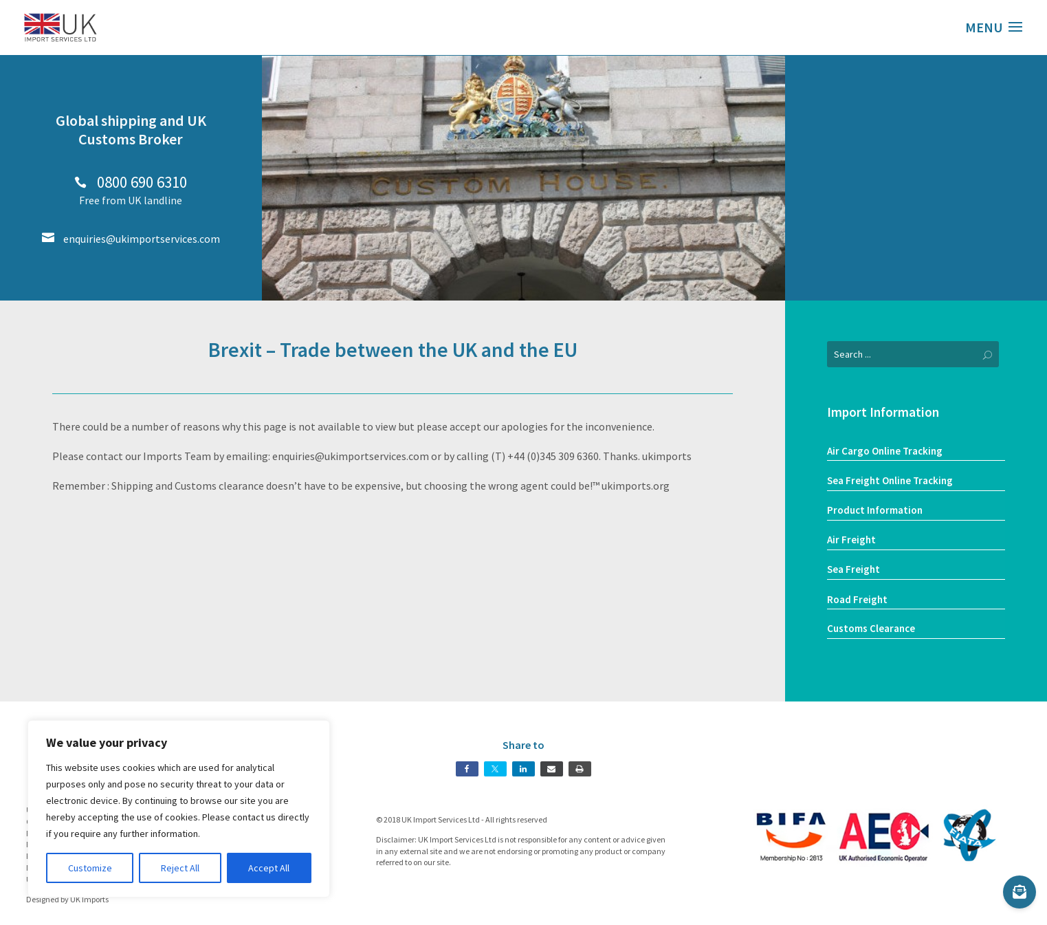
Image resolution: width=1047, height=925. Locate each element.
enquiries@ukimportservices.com (131, 239)
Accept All (268, 868)
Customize (90, 868)
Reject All (180, 868)
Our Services (916, 246)
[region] (178, 808)
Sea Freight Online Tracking (890, 480)
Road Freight (857, 599)
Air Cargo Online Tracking (885, 450)
